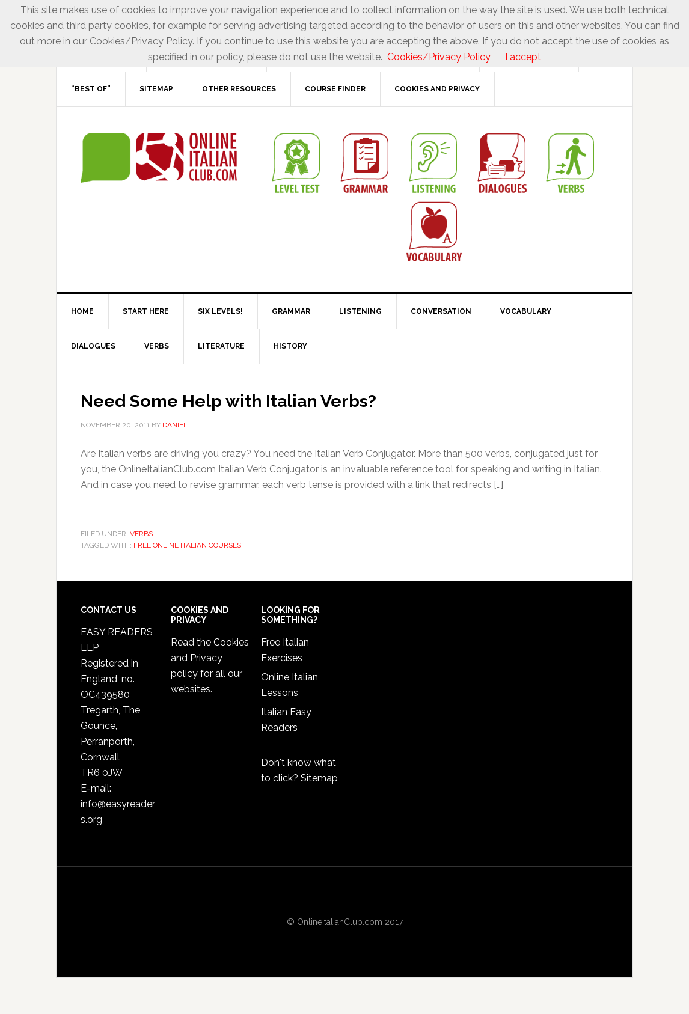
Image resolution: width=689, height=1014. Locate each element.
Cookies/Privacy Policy (439, 57)
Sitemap (319, 778)
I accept (523, 57)
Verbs (141, 534)
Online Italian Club (159, 158)
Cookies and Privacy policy (210, 658)
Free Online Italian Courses (187, 545)
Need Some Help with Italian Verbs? (267, 399)
